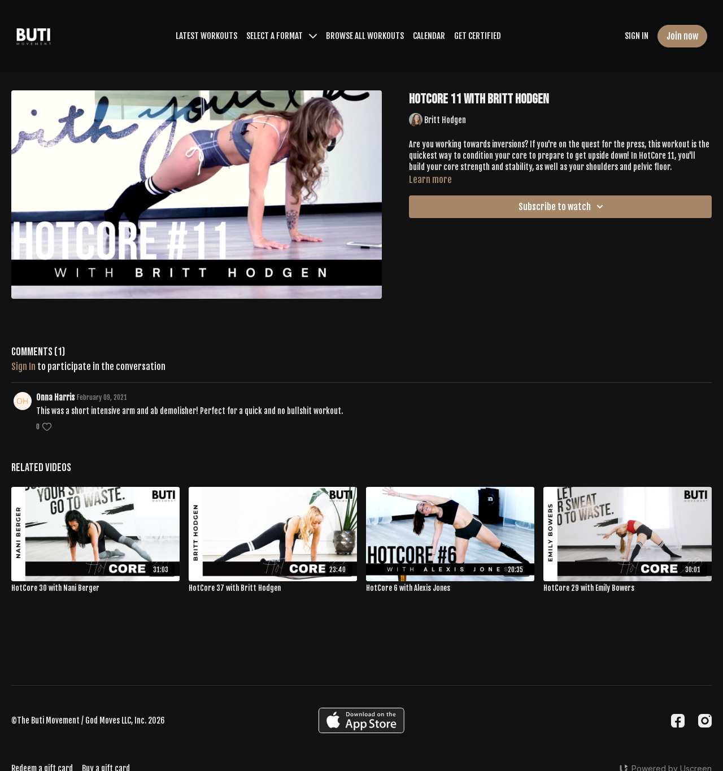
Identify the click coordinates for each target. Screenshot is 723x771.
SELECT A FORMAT (281, 36)
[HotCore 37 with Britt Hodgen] (273, 588)
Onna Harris (55, 397)
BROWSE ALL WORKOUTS (365, 36)
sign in (23, 366)
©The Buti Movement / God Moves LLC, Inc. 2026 (88, 721)
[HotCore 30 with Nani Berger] (95, 588)
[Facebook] (678, 721)
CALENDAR (429, 36)
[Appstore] (361, 720)
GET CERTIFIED (477, 36)
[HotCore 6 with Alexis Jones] (450, 588)
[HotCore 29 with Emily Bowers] (627, 588)
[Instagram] (705, 721)
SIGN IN (636, 36)
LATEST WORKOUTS (206, 36)
